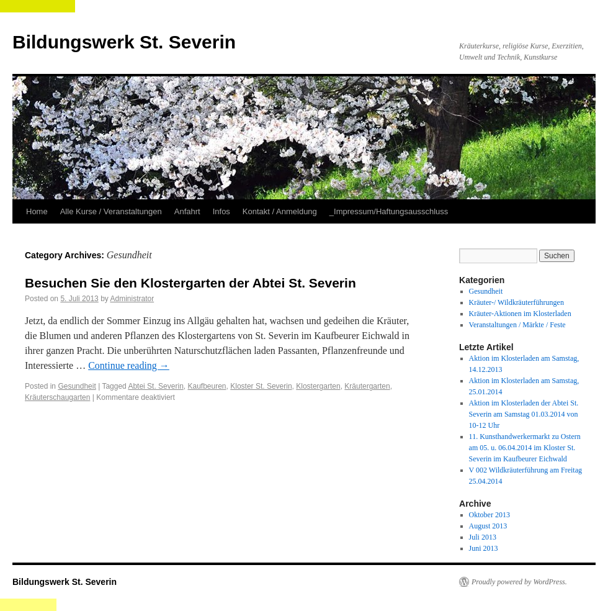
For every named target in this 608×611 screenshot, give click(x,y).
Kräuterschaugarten (57, 397)
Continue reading (128, 365)
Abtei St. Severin (155, 386)
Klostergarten (318, 386)
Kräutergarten (367, 386)
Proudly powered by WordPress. (519, 581)
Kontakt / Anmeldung (280, 211)
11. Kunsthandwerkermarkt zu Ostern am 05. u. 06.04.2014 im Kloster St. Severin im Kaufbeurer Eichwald (525, 447)
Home (37, 211)
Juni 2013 (483, 548)
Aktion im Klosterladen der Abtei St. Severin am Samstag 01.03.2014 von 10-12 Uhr (524, 414)
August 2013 (488, 526)
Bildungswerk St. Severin (124, 42)
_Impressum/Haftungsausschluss (388, 211)
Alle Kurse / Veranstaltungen (111, 211)
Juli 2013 (482, 537)
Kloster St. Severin (261, 386)
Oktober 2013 (489, 514)
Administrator (132, 298)
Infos (221, 211)
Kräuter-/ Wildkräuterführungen (516, 302)
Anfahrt (187, 211)
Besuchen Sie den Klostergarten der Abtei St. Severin (190, 283)
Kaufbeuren (206, 386)
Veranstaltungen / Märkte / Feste (517, 324)
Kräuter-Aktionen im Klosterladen (520, 313)
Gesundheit (77, 386)
